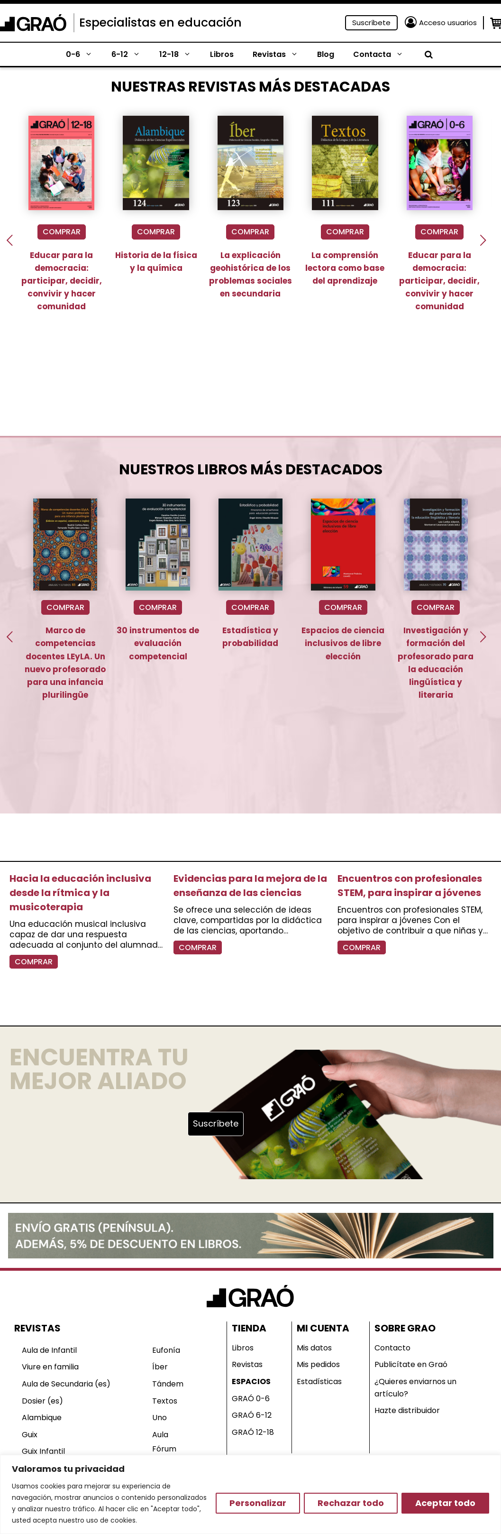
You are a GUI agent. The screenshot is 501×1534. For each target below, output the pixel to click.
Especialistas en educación (160, 22)
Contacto (392, 1347)
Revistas (280, 54)
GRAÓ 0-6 (251, 1398)
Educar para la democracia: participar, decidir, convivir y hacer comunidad (61, 281)
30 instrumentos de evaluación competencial (158, 643)
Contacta (383, 54)
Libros (222, 54)
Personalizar (257, 1503)
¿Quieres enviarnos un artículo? (415, 1387)
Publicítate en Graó (410, 1364)
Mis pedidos (318, 1364)
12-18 (179, 54)
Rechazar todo (351, 1503)
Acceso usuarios (448, 23)
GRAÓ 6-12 (252, 1415)
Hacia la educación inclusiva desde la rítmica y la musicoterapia (80, 893)
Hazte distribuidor (407, 1410)
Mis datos (314, 1347)
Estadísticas (319, 1381)
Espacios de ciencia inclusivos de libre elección (342, 643)
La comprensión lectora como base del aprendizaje (344, 268)
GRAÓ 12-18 (253, 1432)
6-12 (130, 54)
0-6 (84, 54)
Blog (325, 54)
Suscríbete (371, 23)
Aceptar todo (445, 1503)
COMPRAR (62, 231)
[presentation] (9, 240)
